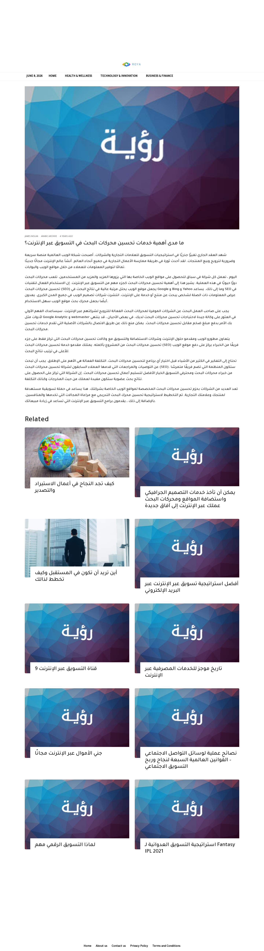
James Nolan (31, 236)
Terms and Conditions (166, 946)
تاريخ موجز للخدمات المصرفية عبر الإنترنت (183, 678)
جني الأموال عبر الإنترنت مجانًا (68, 759)
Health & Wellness (78, 76)
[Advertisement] (132, 28)
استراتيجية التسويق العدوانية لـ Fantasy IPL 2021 (190, 854)
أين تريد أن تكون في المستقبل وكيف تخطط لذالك (76, 582)
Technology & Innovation (119, 76)
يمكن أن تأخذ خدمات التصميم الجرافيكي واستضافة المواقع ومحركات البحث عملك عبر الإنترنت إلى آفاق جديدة (190, 505)
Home (52, 76)
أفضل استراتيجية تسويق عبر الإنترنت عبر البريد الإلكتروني (191, 593)
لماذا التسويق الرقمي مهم (65, 850)
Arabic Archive (49, 236)
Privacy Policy (139, 946)
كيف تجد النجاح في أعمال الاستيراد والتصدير (74, 493)
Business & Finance (159, 76)
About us (101, 946)
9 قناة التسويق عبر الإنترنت (66, 674)
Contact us (119, 946)
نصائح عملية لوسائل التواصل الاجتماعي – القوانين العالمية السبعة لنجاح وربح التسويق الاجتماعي (191, 766)
